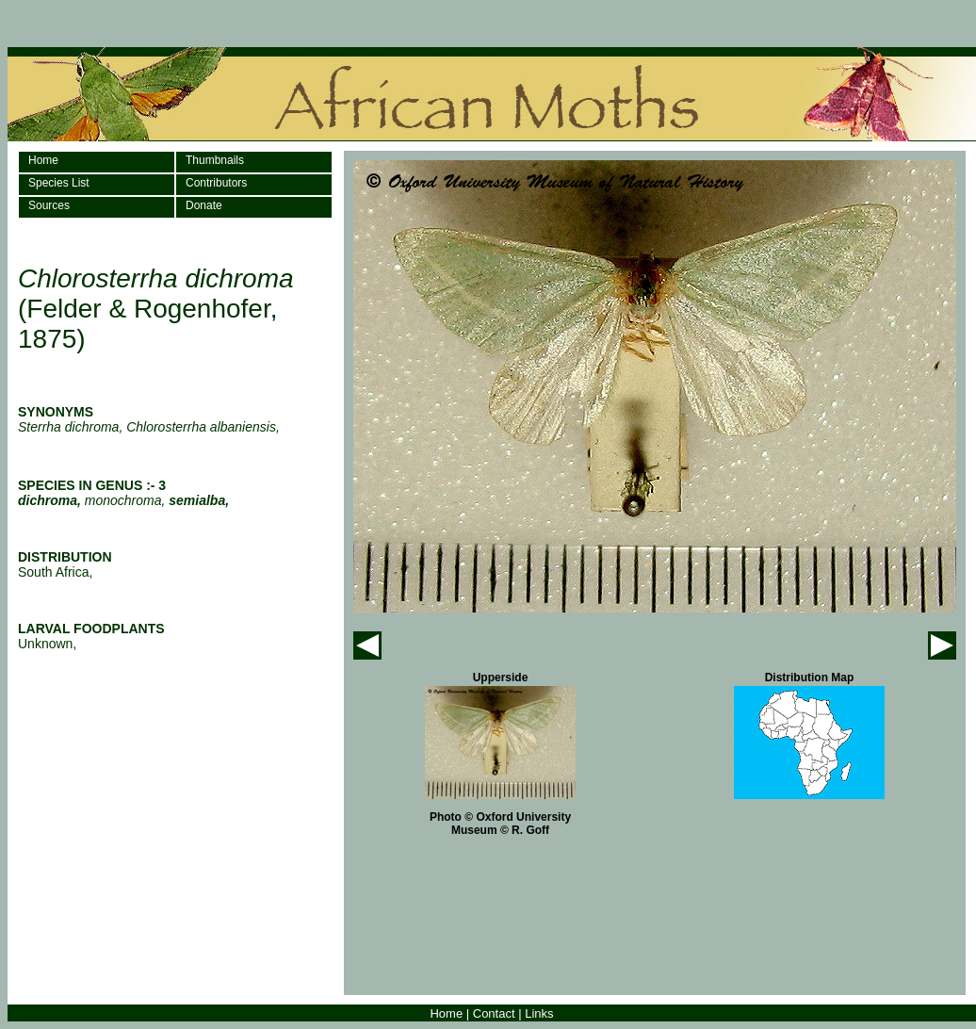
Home (43, 160)
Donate (204, 205)
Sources (49, 205)
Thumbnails (215, 160)
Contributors (216, 182)
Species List (58, 182)
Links (539, 1013)
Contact (494, 1013)
